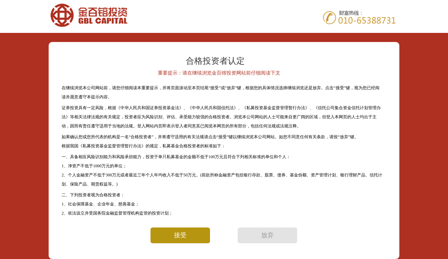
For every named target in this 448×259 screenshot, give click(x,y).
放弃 (267, 235)
